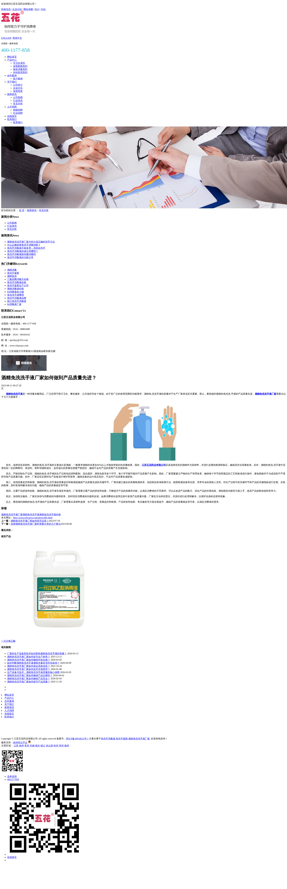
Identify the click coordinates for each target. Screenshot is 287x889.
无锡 (32, 745)
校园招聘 (18, 110)
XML (43, 9)
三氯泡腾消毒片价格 (18, 279)
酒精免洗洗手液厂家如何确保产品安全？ (28, 678)
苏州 (61, 745)
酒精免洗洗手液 (31, 514)
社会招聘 (18, 113)
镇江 (42, 745)
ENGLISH (6, 38)
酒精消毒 (12, 270)
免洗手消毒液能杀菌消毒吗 (21, 254)
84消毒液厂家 (14, 304)
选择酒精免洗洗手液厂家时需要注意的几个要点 (36, 524)
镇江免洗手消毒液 (16, 301)
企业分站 (17, 9)
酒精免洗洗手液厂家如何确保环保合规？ (28, 659)
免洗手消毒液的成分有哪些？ (22, 251)
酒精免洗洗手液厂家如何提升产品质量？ (28, 681)
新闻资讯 (12, 94)
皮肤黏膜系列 (20, 66)
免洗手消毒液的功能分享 (20, 257)
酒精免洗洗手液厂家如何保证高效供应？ (28, 666)
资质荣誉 (18, 91)
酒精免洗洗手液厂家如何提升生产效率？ (28, 656)
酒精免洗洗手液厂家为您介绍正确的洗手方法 (31, 241)
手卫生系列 (19, 63)
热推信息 (6, 9)
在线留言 (12, 116)
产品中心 (12, 60)
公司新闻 (18, 97)
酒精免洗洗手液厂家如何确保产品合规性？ (29, 675)
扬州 (66, 745)
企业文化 (18, 88)
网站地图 (28, 9)
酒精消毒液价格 (15, 288)
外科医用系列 (20, 72)
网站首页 (12, 57)
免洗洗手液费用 (15, 295)
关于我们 (12, 82)
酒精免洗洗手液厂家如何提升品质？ (30, 521)
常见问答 (18, 103)
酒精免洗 (12, 276)
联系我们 (12, 119)
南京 (37, 745)
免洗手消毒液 (108, 738)
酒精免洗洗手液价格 (50, 514)
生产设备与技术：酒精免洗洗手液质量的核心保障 (33, 672)
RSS (37, 9)
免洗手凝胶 (13, 273)
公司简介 (18, 85)
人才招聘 (12, 107)
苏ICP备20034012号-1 (77, 738)
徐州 (21, 745)
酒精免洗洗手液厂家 (12, 514)
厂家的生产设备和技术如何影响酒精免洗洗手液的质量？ (37, 653)
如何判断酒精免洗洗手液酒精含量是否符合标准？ (33, 663)
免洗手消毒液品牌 (16, 298)
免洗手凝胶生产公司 (18, 285)
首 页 (21, 210)
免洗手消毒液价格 (16, 282)
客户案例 (18, 78)
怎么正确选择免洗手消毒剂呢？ (23, 245)
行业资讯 (18, 100)
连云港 (49, 745)
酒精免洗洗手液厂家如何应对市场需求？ (28, 669)
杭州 (56, 745)
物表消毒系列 (20, 69)
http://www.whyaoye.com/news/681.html (32, 517)
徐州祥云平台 (20, 742)
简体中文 (17, 38)
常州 (26, 745)
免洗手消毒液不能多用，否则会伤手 (26, 248)
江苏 (16, 745)
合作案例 (12, 75)
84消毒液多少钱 (15, 291)
